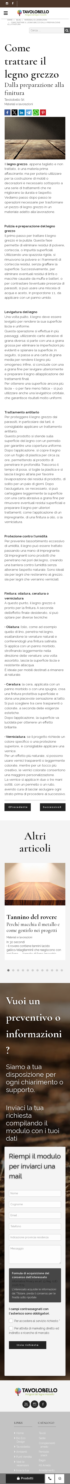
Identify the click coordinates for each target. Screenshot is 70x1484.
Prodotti (25, 1478)
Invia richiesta (28, 1345)
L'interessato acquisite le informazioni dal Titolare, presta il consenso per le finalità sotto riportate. (34, 1293)
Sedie (42, 1438)
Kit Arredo (45, 1465)
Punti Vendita (24, 1456)
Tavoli (42, 1433)
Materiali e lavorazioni (18, 104)
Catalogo (46, 1423)
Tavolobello (23, 1446)
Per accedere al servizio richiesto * (34, 1321)
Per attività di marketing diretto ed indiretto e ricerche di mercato (34, 1330)
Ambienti (21, 1451)
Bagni (42, 1460)
